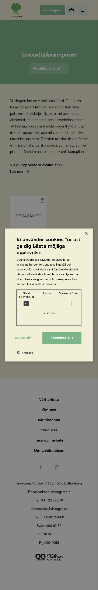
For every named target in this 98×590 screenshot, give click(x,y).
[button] (25, 352)
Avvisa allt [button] (23, 337)
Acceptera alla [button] (61, 337)
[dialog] (49, 295)
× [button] (86, 233)
